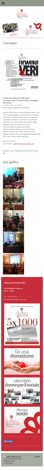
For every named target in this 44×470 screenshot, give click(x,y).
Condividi (8, 441)
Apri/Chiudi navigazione (22, 3)
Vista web (37, 456)
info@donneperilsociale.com (24, 144)
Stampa (7, 456)
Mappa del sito (16, 456)
